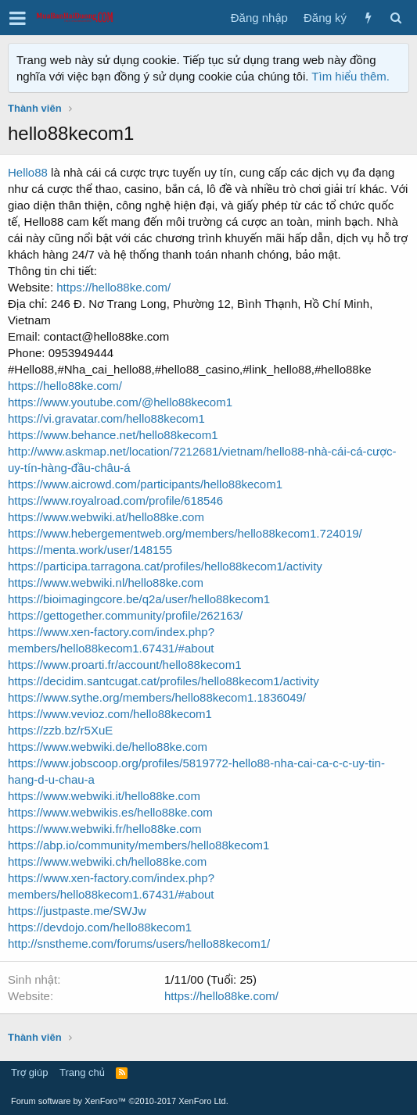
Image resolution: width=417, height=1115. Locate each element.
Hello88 (28, 172)
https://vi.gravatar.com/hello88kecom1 (106, 418)
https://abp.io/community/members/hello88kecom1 (138, 845)
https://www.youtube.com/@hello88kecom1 (120, 402)
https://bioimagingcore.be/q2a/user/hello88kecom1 (139, 599)
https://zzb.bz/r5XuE (60, 730)
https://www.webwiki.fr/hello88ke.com (105, 828)
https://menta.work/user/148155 (90, 549)
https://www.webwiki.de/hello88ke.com (107, 746)
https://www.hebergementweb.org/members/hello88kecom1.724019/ (185, 533)
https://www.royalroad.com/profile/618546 (115, 500)
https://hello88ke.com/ (113, 287)
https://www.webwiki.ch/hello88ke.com (107, 861)
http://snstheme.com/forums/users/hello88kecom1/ (139, 943)
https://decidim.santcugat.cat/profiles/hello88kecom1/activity (163, 681)
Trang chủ (82, 1072)
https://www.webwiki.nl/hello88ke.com (105, 582)
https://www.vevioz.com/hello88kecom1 (110, 713)
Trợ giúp (29, 1072)
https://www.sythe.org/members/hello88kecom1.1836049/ (157, 697)
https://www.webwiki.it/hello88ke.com (104, 795)
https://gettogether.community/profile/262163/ (125, 615)
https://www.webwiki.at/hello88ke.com (106, 517)
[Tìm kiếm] (395, 17)
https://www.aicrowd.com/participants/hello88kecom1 (145, 484)
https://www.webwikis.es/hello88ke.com (110, 812)
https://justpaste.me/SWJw (77, 910)
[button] (17, 18)
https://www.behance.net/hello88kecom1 (113, 434)
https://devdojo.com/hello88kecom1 (100, 927)
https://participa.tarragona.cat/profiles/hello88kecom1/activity (165, 566)
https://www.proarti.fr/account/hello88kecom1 (124, 664)
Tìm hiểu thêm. (350, 76)
